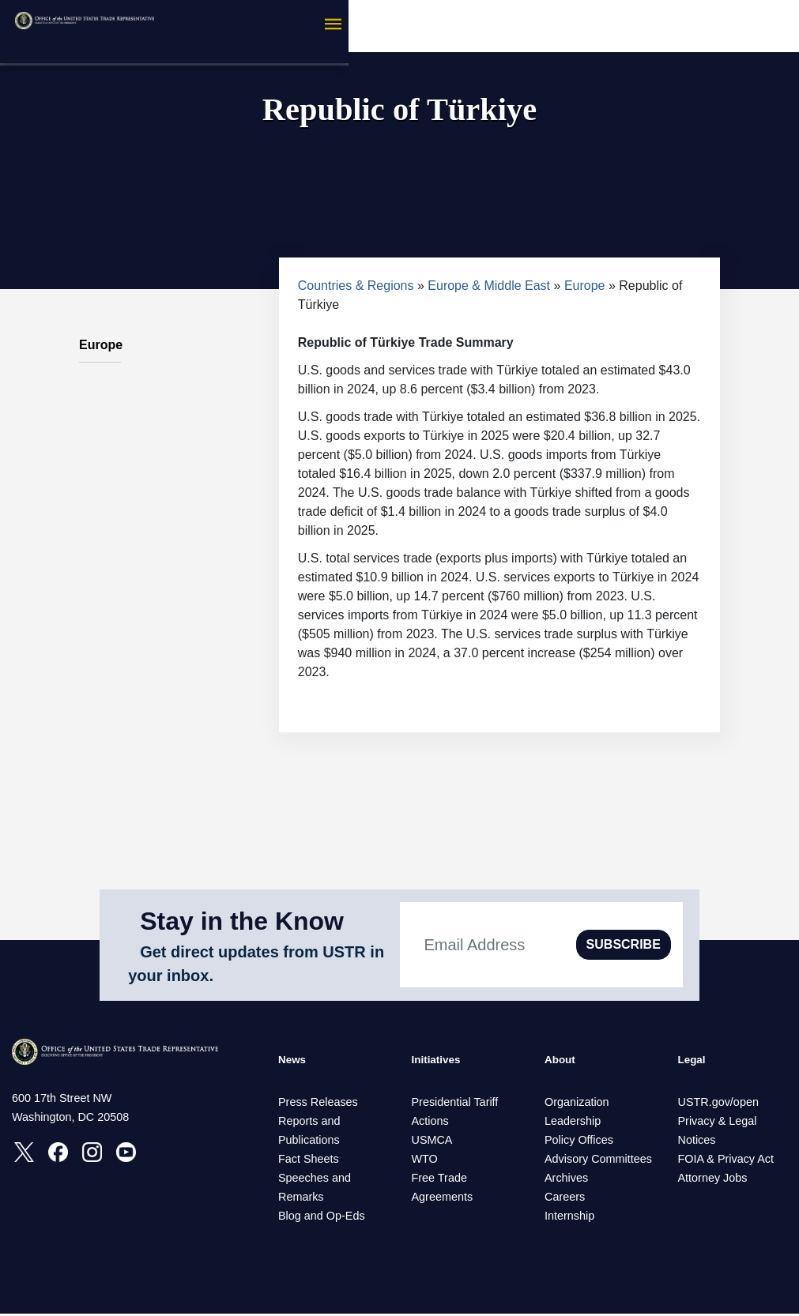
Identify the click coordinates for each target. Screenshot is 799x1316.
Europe (584, 285)
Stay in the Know (242, 921)
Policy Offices (579, 1142)
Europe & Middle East (489, 285)
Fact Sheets (308, 1161)
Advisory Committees (598, 1161)
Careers (565, 1199)
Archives (566, 1180)
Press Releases (318, 1104)
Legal (694, 1061)
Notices (697, 1142)
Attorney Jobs (713, 1180)
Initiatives (441, 1061)
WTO (425, 1161)
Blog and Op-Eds (321, 1218)
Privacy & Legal (717, 1123)
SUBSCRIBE (623, 944)
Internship (569, 1218)
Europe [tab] (100, 336)
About (563, 1061)
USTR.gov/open (718, 1104)
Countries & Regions (356, 285)
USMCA (432, 1142)
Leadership (573, 1123)
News (294, 1061)
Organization (577, 1104)
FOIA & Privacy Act (726, 1161)
